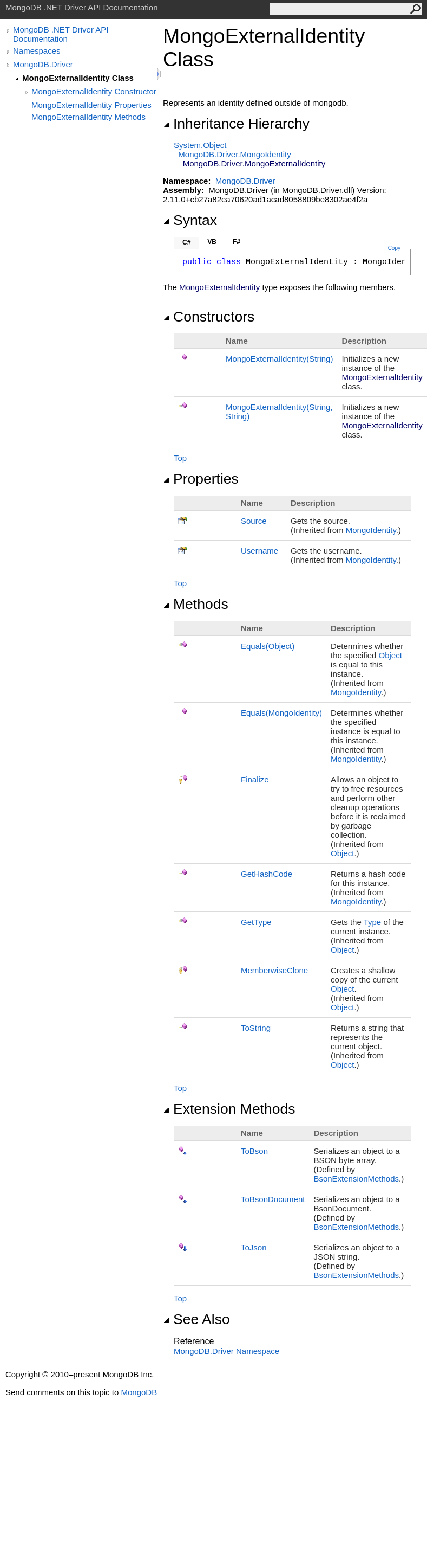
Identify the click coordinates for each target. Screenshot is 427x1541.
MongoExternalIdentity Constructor (93, 91)
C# (186, 242)
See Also (196, 1319)
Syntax (190, 220)
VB (211, 242)
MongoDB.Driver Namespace (226, 1351)
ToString (256, 1027)
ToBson (254, 1150)
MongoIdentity (371, 530)
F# (236, 242)
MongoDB (139, 1392)
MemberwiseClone (274, 970)
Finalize (255, 779)
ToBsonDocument (273, 1199)
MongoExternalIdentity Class (78, 77)
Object (390, 655)
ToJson (254, 1247)
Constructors (208, 317)
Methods (195, 604)
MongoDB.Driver (43, 64)
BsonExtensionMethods (356, 1178)
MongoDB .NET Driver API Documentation (60, 34)
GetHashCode (266, 873)
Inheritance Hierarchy (236, 123)
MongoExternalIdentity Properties (91, 105)
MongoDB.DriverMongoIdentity (234, 154)
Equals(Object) (267, 646)
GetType (256, 922)
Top (180, 458)
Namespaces (37, 50)
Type (373, 922)
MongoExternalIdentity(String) (279, 358)
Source (254, 520)
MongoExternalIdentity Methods (88, 116)
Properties (201, 479)
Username (259, 550)
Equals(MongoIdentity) (281, 712)
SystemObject (200, 145)
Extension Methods (229, 1109)
